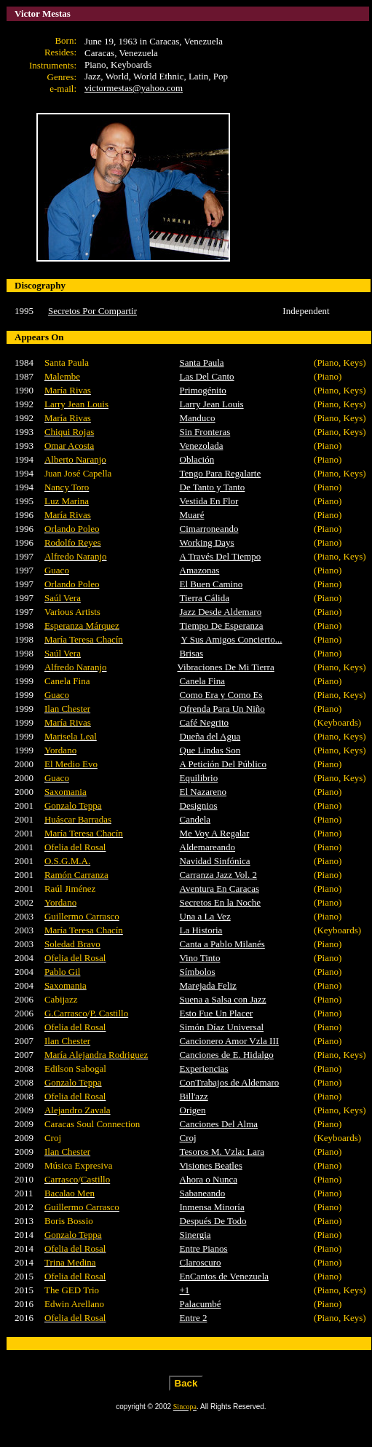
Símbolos (197, 971)
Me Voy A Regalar (215, 833)
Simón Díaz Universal (222, 1026)
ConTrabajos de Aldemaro (230, 1082)
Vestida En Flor (209, 500)
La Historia (201, 930)
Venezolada (201, 445)
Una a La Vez (205, 916)
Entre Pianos (204, 1248)
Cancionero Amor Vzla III (230, 1040)
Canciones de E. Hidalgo (227, 1054)
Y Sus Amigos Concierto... (231, 639)
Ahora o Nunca (208, 1179)
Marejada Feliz (208, 985)
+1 (185, 1290)
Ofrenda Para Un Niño (222, 708)
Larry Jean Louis (212, 404)
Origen (193, 1110)
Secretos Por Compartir (92, 310)
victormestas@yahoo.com (133, 87)
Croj (188, 1137)
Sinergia (195, 1234)
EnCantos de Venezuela (224, 1276)
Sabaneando (203, 1193)
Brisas (192, 653)
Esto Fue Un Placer (216, 1013)
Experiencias (204, 1068)
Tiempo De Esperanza (222, 625)
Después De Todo (213, 1220)
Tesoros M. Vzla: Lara (222, 1151)
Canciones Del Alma (219, 1123)
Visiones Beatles (211, 1165)
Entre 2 (193, 1317)
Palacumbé (200, 1303)
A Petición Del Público (223, 763)
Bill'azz (194, 1096)
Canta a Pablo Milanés (222, 943)
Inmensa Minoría (212, 1206)
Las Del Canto (207, 376)
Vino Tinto (200, 957)
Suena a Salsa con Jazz (223, 999)
